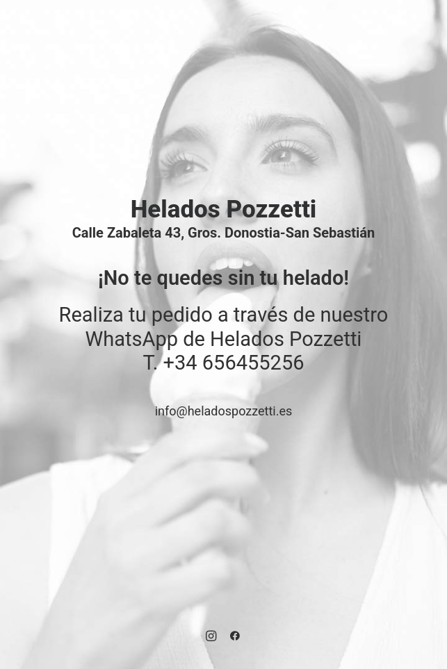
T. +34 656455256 (223, 362)
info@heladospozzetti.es (224, 411)
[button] (211, 637)
